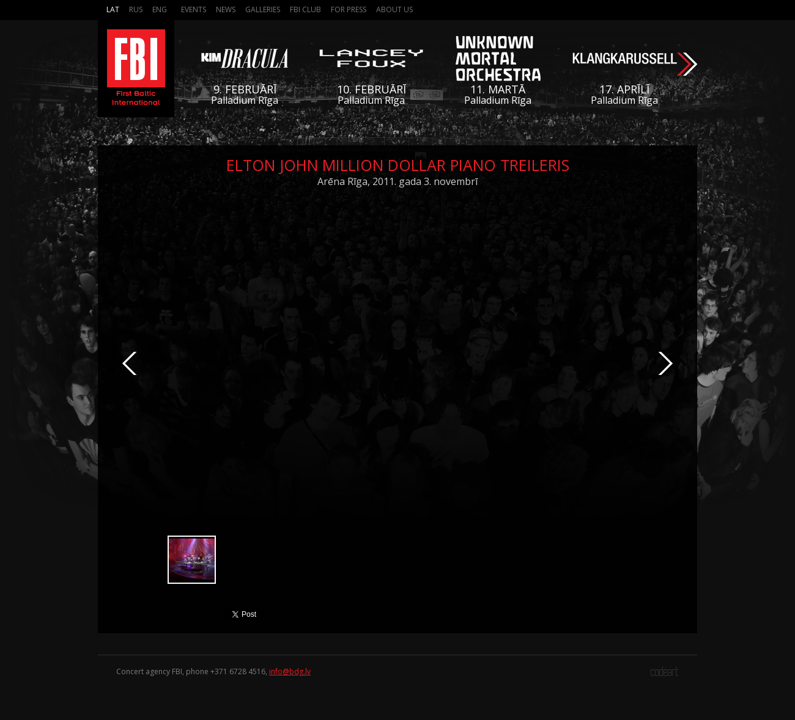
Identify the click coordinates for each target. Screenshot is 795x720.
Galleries (262, 9)
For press (348, 9)
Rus (135, 9)
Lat (112, 9)
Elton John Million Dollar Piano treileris (397, 165)
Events (193, 9)
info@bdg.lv (290, 671)
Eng (159, 9)
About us (394, 9)
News (225, 9)
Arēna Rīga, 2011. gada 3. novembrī (397, 181)
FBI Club (305, 9)
